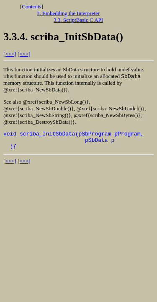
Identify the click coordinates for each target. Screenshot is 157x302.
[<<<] (9, 54)
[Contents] (31, 6)
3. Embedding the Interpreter (68, 13)
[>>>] (24, 54)
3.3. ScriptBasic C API (78, 20)
